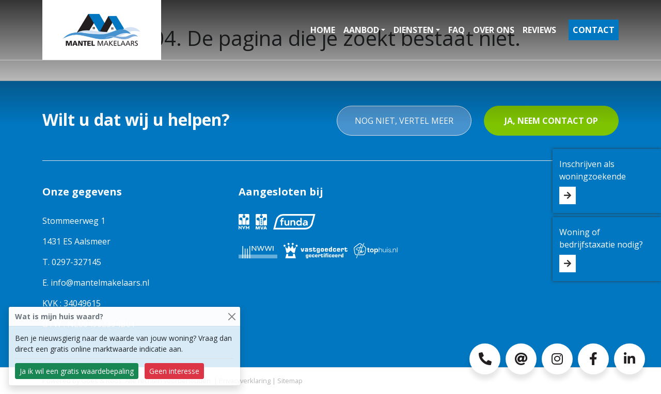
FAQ (456, 30)
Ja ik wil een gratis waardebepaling (77, 371)
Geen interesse (174, 371)
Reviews (539, 30)
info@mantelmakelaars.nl (100, 282)
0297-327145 (76, 262)
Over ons (493, 30)
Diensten (414, 30)
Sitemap (290, 380)
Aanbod (361, 30)
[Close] (231, 316)
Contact (594, 30)
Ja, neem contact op (551, 120)
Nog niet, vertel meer (404, 120)
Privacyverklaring (245, 380)
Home (322, 30)
